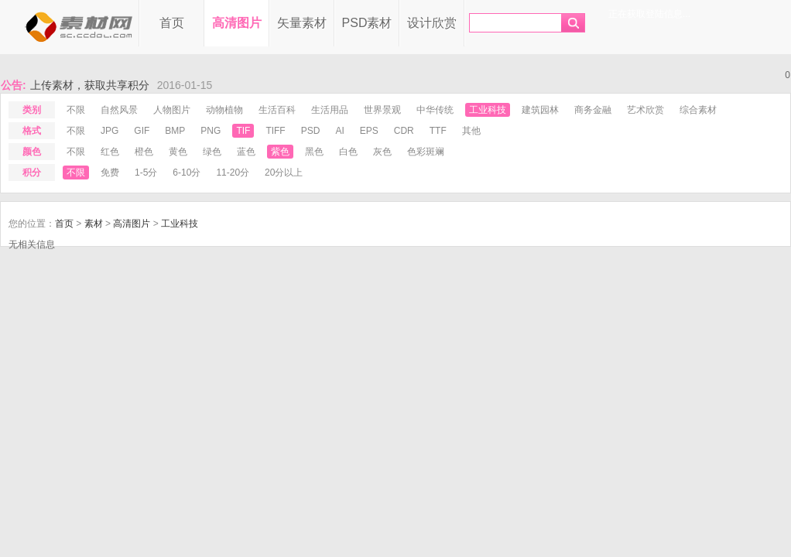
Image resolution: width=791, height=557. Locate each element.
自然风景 (119, 109)
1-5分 (146, 172)
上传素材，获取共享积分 (89, 85)
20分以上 (284, 172)
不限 (76, 109)
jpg (109, 130)
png (210, 130)
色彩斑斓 (425, 151)
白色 (348, 151)
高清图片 (237, 22)
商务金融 (592, 109)
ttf (438, 130)
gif (141, 130)
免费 (110, 172)
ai (339, 130)
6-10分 (186, 172)
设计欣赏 (432, 22)
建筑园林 (540, 109)
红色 (110, 151)
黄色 (178, 151)
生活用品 (329, 109)
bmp (175, 130)
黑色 (314, 151)
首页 (171, 22)
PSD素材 (367, 22)
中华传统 (435, 109)
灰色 (382, 151)
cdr (404, 130)
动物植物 (224, 109)
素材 (93, 223)
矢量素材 (302, 22)
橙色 (144, 151)
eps (369, 130)
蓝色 (246, 151)
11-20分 (232, 172)
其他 (471, 130)
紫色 (280, 151)
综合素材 (698, 109)
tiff (275, 130)
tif (243, 130)
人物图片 (171, 109)
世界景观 (382, 109)
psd (310, 130)
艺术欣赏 (645, 109)
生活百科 (277, 109)
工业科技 (487, 109)
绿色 (212, 151)
